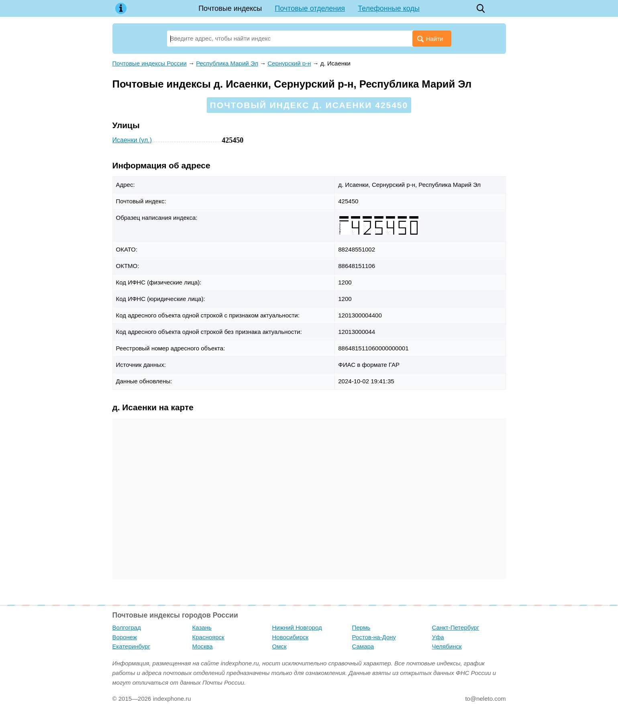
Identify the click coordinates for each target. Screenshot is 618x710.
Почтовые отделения (310, 8)
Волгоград (126, 627)
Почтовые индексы (230, 8)
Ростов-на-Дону (374, 637)
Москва (202, 646)
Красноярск (208, 637)
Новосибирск (290, 637)
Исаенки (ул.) (132, 140)
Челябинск (447, 646)
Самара (363, 646)
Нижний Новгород (297, 627)
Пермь (361, 627)
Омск (279, 646)
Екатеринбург (131, 646)
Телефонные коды (389, 8)
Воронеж (124, 637)
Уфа (438, 637)
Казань (202, 627)
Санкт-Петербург (455, 627)
